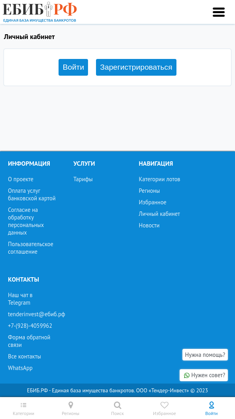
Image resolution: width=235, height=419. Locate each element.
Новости (149, 225)
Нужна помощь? (205, 354)
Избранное (152, 202)
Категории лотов (159, 179)
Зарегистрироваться (136, 67)
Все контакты (24, 356)
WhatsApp (20, 368)
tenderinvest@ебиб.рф (36, 314)
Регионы (149, 190)
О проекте (20, 179)
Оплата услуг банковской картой (32, 194)
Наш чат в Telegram (20, 298)
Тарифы (82, 179)
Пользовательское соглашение (30, 247)
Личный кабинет (159, 213)
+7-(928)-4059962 (30, 325)
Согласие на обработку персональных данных (26, 221)
